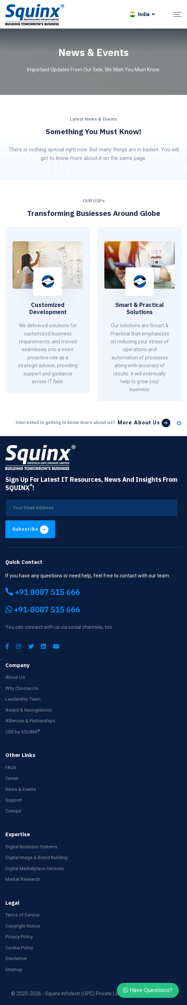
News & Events (20, 789)
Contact (13, 811)
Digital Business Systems (31, 846)
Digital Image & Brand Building (36, 857)
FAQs (10, 767)
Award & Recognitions (28, 710)
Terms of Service (22, 915)
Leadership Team (23, 699)
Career (12, 778)
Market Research (22, 879)
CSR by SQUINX (22, 731)
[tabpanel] (47, 310)
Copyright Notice (22, 926)
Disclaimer (16, 958)
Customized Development (48, 308)
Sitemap (13, 969)
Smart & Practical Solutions (139, 308)
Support (13, 800)
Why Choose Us (21, 688)
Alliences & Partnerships (30, 720)
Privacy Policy (19, 936)
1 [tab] (179, 423)
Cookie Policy (19, 947)
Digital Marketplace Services (34, 868)
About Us (15, 677)
